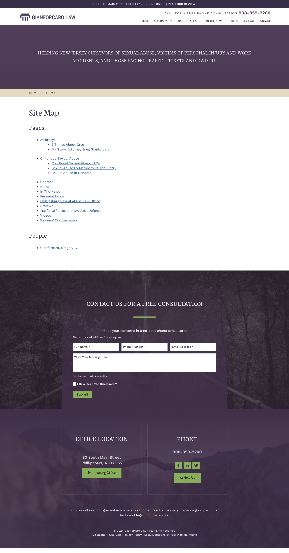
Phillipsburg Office (102, 473)
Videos (45, 215)
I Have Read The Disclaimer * (95, 384)
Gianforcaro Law (135, 530)
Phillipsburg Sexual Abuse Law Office (70, 201)
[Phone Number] (144, 347)
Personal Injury (52, 196)
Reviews (248, 21)
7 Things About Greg (68, 144)
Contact (264, 21)
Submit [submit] (82, 394)
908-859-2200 (254, 13)
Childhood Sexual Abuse (59, 158)
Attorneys (161, 21)
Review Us (187, 478)
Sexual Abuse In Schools (71, 173)
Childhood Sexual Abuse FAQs (76, 163)
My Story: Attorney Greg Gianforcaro (81, 149)
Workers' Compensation (59, 220)
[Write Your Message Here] (144, 362)
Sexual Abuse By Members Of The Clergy (84, 168)
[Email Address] (193, 347)
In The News (214, 21)
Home (145, 21)
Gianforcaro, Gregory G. (59, 248)
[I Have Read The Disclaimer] (74, 384)
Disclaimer (80, 376)
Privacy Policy (98, 376)
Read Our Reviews (182, 4)
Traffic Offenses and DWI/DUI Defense (70, 211)
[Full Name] (96, 347)
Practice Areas (187, 21)
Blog (234, 21)
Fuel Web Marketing (183, 534)
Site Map (115, 534)
